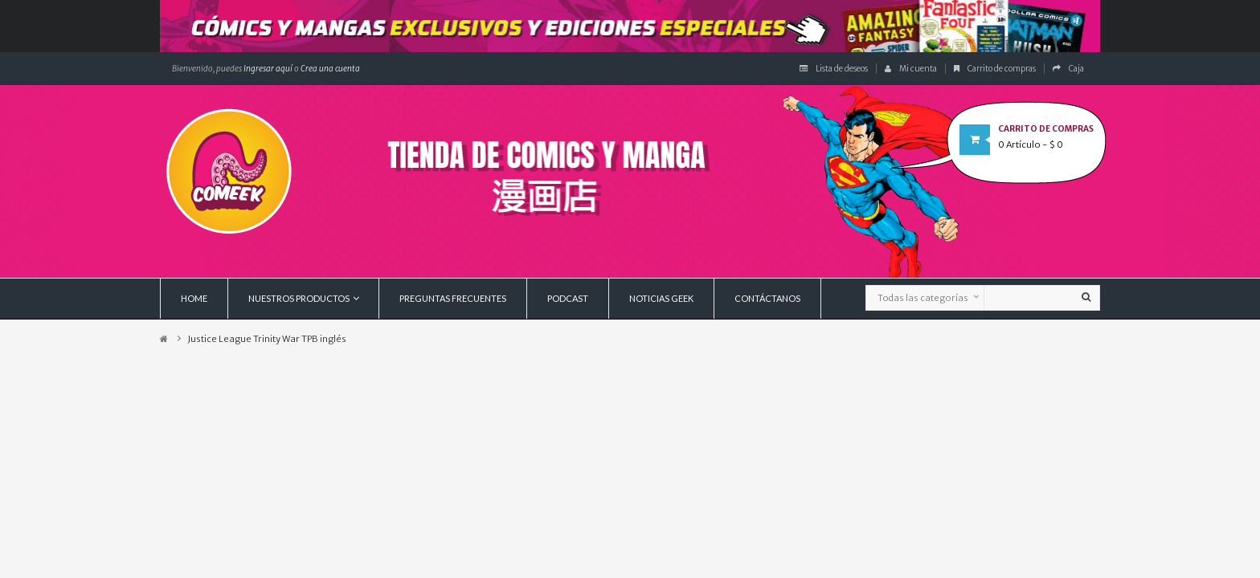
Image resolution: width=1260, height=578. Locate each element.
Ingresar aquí (267, 68)
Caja (1068, 68)
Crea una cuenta (330, 68)
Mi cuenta (911, 68)
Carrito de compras (995, 68)
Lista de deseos (834, 68)
